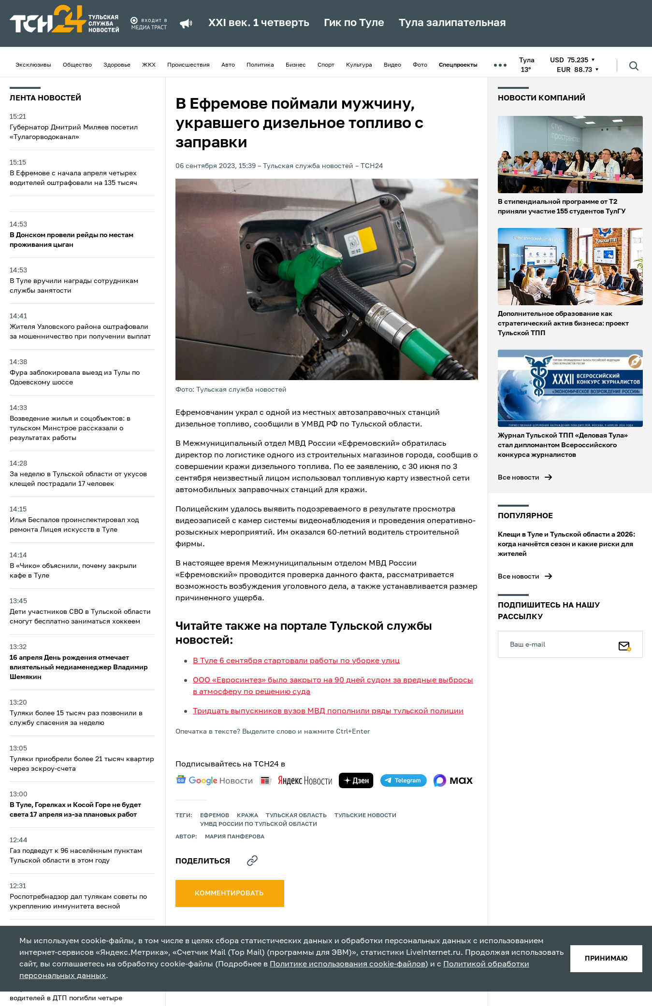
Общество (77, 65)
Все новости (518, 477)
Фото (420, 65)
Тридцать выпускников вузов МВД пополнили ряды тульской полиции (328, 711)
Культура (359, 65)
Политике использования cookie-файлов (347, 964)
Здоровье (116, 65)
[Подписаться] (625, 644)
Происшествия (188, 65)
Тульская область (296, 816)
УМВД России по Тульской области (258, 824)
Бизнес (296, 65)
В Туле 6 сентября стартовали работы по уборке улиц (296, 661)
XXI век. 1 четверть (258, 23)
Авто (228, 65)
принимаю (606, 958)
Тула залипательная (452, 23)
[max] (453, 780)
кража (247, 816)
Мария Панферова (234, 837)
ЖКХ (149, 65)
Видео (392, 65)
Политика (260, 65)
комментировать (230, 893)
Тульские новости (365, 816)
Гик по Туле (354, 23)
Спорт (326, 65)
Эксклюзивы (33, 65)
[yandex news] (296, 780)
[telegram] (403, 780)
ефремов (214, 816)
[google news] (214, 780)
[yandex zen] (356, 780)
